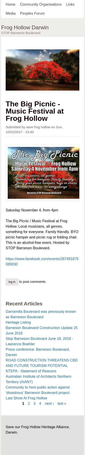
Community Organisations (41, 4)
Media (11, 13)
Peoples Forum (32, 13)
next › (49, 403)
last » (62, 403)
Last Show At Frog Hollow (26, 398)
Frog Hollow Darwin (25, 27)
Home (10, 4)
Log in (12, 282)
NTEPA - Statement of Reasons (31, 371)
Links (70, 4)
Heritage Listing (18, 322)
